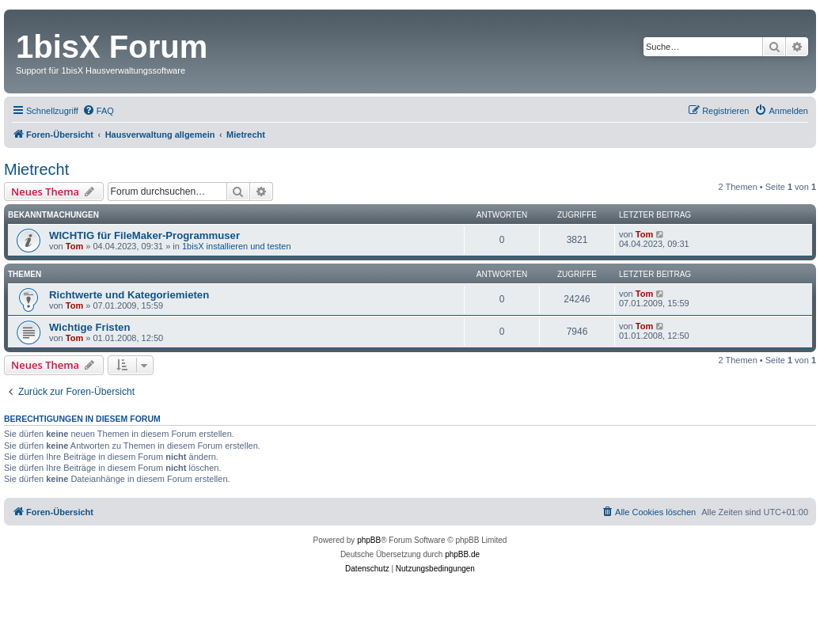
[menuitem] (98, 110)
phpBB (369, 540)
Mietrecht (36, 169)
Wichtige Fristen (89, 327)
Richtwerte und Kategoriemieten (129, 295)
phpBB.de (462, 554)
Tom (74, 246)
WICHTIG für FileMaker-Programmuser (144, 235)
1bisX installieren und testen (236, 246)
